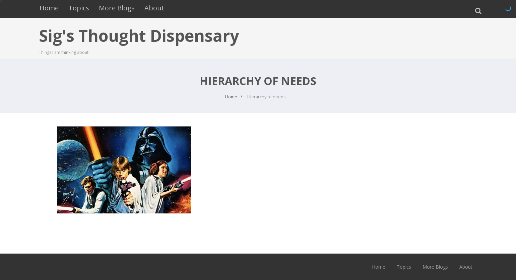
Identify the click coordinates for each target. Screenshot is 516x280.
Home (49, 7)
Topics (78, 7)
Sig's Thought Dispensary (139, 35)
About (154, 7)
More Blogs (117, 7)
